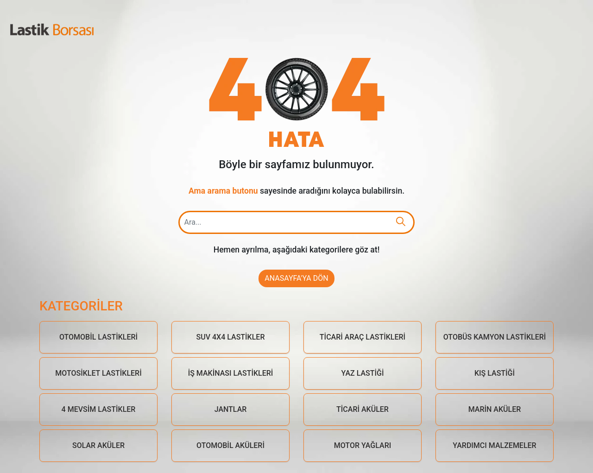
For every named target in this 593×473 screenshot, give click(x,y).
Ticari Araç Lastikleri (362, 337)
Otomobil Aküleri (230, 445)
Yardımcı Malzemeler (494, 445)
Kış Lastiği (494, 373)
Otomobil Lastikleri (98, 337)
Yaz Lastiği (362, 373)
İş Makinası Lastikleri (230, 373)
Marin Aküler (494, 409)
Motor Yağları (362, 445)
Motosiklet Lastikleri (98, 373)
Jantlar (230, 409)
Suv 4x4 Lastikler (230, 337)
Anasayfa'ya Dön (296, 278)
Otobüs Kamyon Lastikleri (494, 337)
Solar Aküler (98, 445)
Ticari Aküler (362, 409)
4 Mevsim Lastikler (99, 409)
